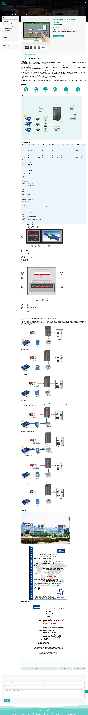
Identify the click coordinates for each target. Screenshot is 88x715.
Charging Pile (5, 37)
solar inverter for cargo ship (65, 668)
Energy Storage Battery (7, 28)
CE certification (24, 545)
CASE (28, 3)
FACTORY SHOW (44, 3)
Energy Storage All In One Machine (10, 30)
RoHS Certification (25, 601)
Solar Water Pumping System (9, 35)
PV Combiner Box (6, 32)
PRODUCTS (22, 3)
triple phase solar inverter (28, 668)
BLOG (51, 3)
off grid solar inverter (40, 668)
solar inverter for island (52, 668)
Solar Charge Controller (7, 23)
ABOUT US (34, 3)
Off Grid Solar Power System (9, 26)
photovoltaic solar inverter (79, 668)
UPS (4, 39)
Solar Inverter (5, 21)
